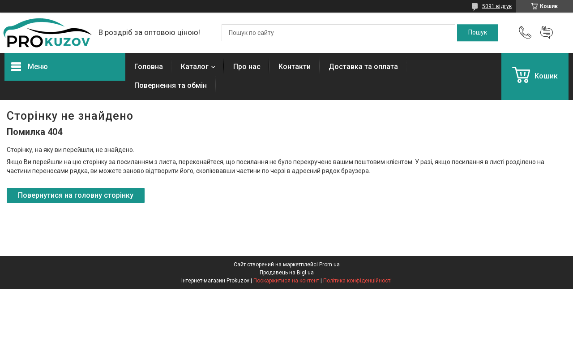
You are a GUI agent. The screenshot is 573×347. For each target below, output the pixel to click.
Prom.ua (329, 264)
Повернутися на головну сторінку (75, 195)
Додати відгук (546, 33)
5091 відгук (497, 6)
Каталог (195, 66)
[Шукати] (477, 32)
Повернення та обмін (170, 85)
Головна (148, 66)
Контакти (294, 66)
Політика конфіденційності (357, 281)
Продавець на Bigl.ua (287, 272)
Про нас (247, 66)
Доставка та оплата (363, 66)
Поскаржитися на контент (286, 281)
